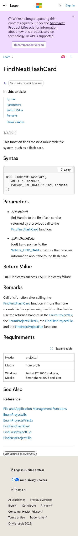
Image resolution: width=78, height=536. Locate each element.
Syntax (11, 99)
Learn (6, 57)
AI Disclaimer (16, 500)
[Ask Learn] (63, 57)
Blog (11, 505)
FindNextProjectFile (29, 326)
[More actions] (71, 57)
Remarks (12, 115)
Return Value (15, 110)
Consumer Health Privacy (24, 511)
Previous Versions (41, 500)
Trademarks (37, 517)
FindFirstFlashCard (24, 229)
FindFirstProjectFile (59, 320)
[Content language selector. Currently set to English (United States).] (27, 470)
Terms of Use (16, 517)
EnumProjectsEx (60, 315)
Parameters (14, 105)
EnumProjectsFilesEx (23, 320)
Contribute (29, 505)
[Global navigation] (4, 5)
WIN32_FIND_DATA (25, 250)
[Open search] (60, 5)
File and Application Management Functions (35, 408)
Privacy (45, 505)
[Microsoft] (39, 5)
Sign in (70, 5)
